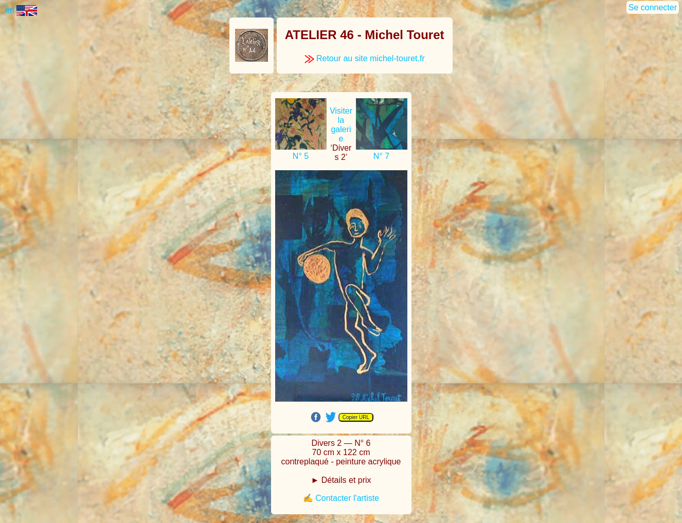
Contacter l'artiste (347, 498)
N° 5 (301, 156)
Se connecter (653, 7)
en (21, 10)
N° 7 (381, 156)
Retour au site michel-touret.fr (364, 58)
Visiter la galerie (341, 124)
